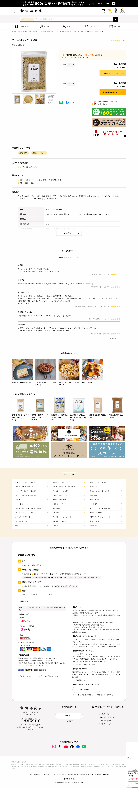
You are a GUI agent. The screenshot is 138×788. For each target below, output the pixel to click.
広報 (25, 183)
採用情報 (106, 774)
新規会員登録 (35, 565)
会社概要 (69, 721)
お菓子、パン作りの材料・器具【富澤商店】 (26, 32)
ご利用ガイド (104, 714)
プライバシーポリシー (107, 724)
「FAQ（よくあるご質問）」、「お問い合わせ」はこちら (92, 695)
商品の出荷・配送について (102, 104)
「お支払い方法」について (48, 676)
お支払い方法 (47, 586)
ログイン (25, 565)
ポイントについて (50, 574)
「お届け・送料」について (28, 676)
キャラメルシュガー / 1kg (27, 167)
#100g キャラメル (38, 153)
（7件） (123, 41)
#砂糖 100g (23, 153)
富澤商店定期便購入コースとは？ (105, 102)
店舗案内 (98, 774)
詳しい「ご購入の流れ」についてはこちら (37, 594)
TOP (30, 774)
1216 (31, 183)
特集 (20, 183)
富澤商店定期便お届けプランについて (72, 574)
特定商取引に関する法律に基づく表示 (80, 774)
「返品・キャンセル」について (83, 664)
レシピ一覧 (45, 774)
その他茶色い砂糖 (77, 32)
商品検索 (37, 774)
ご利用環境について (80, 680)
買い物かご (26, 574)
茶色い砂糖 (65, 32)
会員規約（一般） (105, 721)
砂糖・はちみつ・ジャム (50, 32)
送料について (37, 574)
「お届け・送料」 (82, 577)
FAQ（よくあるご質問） (108, 717)
